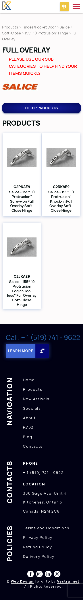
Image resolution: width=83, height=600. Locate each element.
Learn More (20, 350)
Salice (65, 27)
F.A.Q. (29, 427)
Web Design (22, 581)
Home (29, 379)
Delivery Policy (38, 556)
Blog (27, 436)
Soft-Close (11, 33)
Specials (32, 408)
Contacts (33, 446)
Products (10, 27)
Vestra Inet (68, 581)
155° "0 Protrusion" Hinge (46, 33)
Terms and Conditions (46, 528)
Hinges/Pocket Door (39, 27)
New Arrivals (36, 398)
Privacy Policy (37, 537)
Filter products (41, 108)
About (29, 417)
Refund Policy (37, 547)
